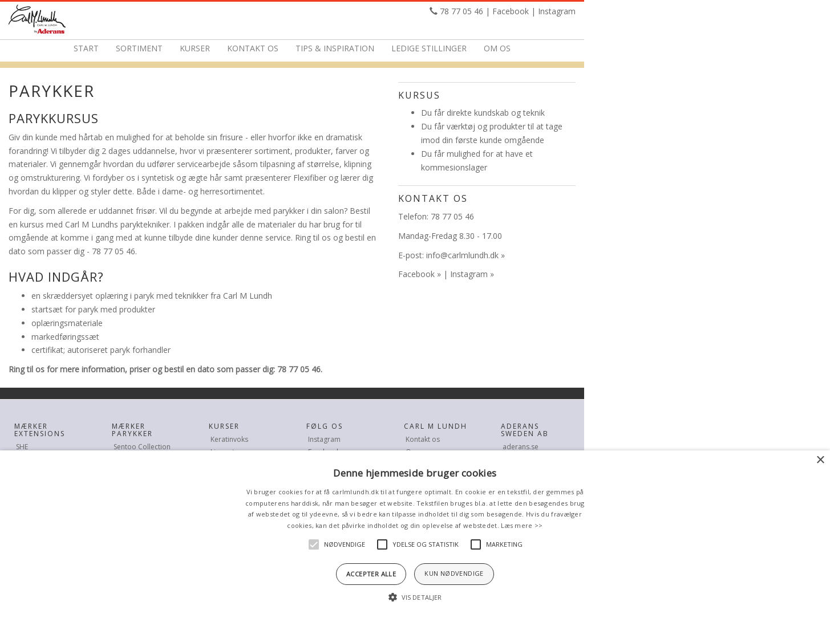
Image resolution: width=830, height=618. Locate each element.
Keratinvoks (229, 439)
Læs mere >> (521, 525)
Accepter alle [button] (371, 574)
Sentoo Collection (142, 447)
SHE (22, 447)
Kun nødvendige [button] (454, 573)
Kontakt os (252, 48)
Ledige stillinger (429, 48)
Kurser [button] (195, 48)
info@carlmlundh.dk (462, 255)
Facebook (510, 11)
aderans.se (521, 447)
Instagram (557, 11)
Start (86, 48)
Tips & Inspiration (334, 48)
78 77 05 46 (461, 11)
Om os (497, 48)
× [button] (820, 460)
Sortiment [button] (139, 48)
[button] (415, 597)
